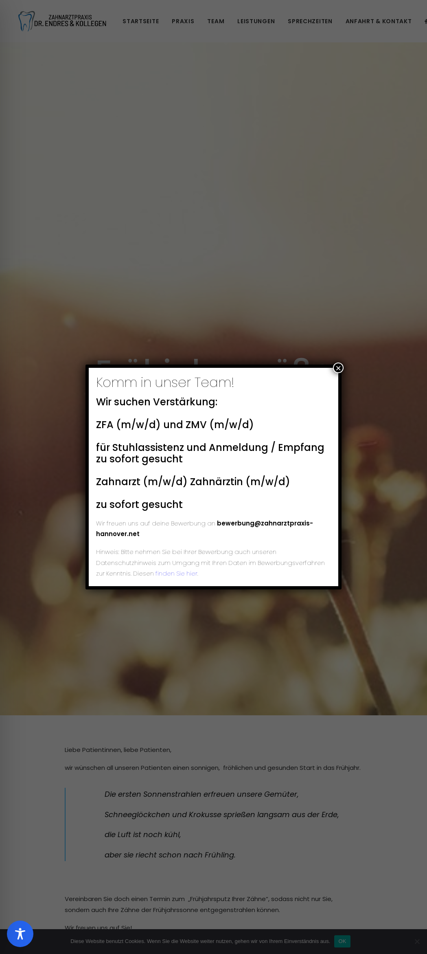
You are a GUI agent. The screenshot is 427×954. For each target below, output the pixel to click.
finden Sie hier (175, 573)
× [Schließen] (338, 368)
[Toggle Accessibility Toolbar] (20, 934)
